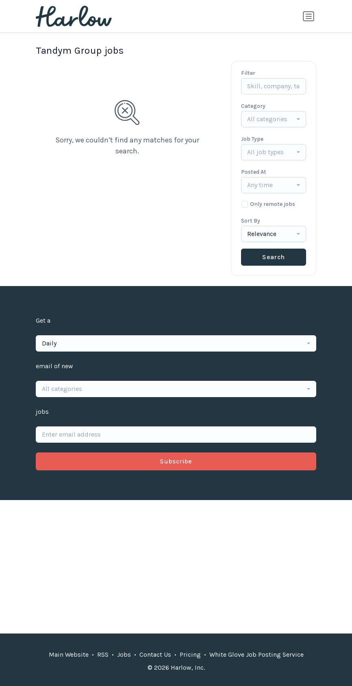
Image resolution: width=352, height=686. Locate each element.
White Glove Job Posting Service (256, 654)
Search (273, 257)
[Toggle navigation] (308, 16)
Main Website (69, 654)
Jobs (124, 654)
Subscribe (176, 461)
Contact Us (155, 654)
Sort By (250, 220)
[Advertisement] (176, 567)
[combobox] (273, 119)
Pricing (190, 654)
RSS (103, 654)
